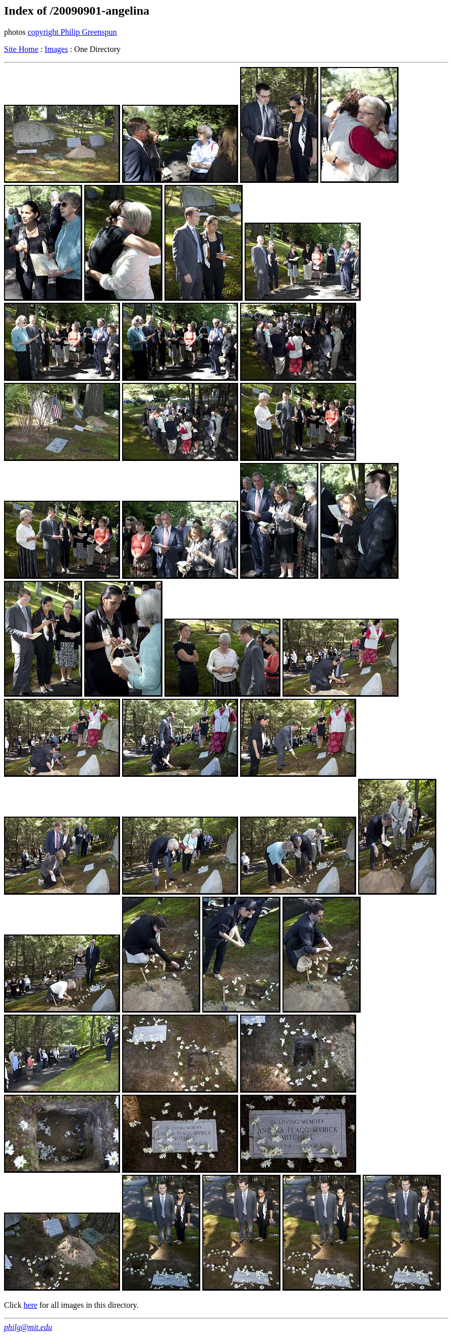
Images (56, 49)
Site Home (21, 49)
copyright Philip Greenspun (72, 32)
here (31, 1305)
